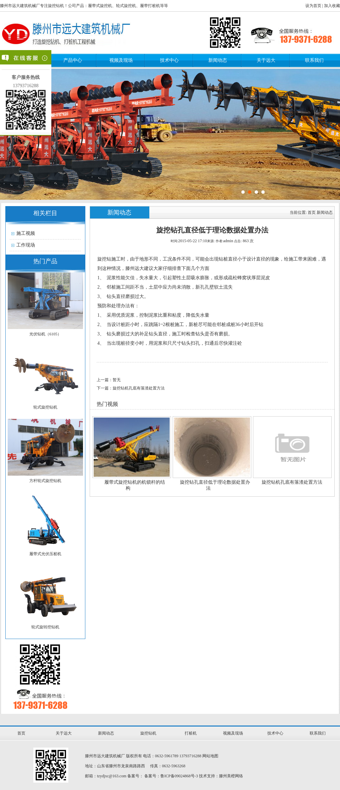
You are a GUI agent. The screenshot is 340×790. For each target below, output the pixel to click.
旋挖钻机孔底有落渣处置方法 (292, 482)
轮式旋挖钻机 (45, 407)
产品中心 (72, 60)
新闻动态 (217, 60)
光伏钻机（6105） (45, 334)
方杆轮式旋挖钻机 (45, 480)
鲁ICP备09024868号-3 (179, 776)
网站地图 (210, 756)
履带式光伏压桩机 (45, 553)
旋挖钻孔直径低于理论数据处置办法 (215, 485)
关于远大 (266, 60)
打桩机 (191, 733)
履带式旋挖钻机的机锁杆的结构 (134, 485)
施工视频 (25, 233)
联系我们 (314, 60)
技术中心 (169, 60)
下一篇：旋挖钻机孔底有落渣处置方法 (131, 388)
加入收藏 (332, 5)
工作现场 (25, 245)
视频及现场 (121, 60)
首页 (312, 212)
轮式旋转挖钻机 (45, 627)
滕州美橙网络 (231, 776)
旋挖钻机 (148, 733)
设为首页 (313, 5)
